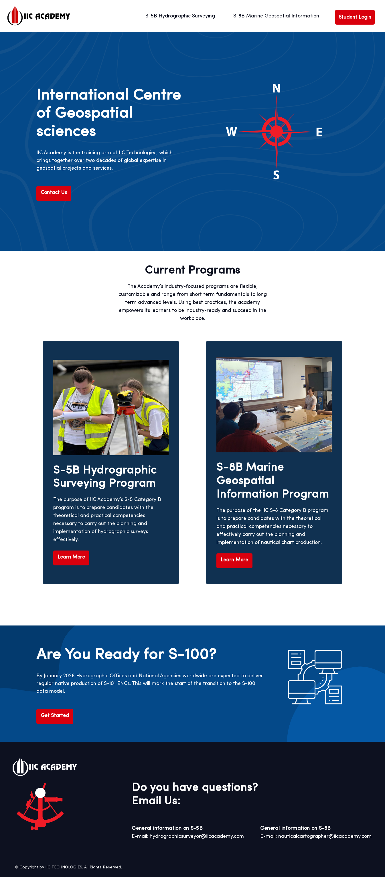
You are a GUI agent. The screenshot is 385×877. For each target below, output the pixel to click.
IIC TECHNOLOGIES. (64, 867)
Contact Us (54, 192)
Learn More (71, 557)
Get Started (55, 715)
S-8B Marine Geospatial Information (276, 16)
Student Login (355, 17)
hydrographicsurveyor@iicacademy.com (197, 836)
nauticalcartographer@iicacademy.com (325, 836)
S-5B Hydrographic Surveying (180, 16)
